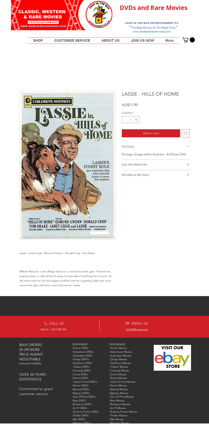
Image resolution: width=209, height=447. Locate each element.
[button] (188, 39)
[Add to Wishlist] (186, 133)
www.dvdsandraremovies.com (152, 31)
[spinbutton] (130, 119)
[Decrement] (124, 119)
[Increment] (136, 119)
